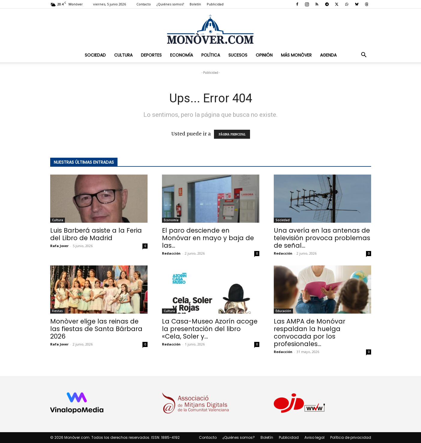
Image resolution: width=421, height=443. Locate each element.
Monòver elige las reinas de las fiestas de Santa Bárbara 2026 (96, 329)
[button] (364, 55)
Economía (181, 55)
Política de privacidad (350, 437)
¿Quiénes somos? (170, 4)
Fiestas (57, 311)
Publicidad (215, 4)
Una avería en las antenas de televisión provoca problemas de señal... (322, 238)
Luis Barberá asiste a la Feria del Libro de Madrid (96, 234)
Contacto (143, 4)
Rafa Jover (59, 245)
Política (210, 55)
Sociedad (95, 55)
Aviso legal (314, 437)
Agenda (328, 55)
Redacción (171, 253)
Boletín (195, 4)
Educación (283, 311)
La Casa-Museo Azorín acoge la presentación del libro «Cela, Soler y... (210, 329)
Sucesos (237, 55)
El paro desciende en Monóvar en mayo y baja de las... (208, 238)
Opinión (264, 55)
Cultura (123, 55)
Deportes (151, 55)
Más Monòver (296, 55)
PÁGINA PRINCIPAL (232, 134)
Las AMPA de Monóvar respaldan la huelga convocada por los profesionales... (309, 332)
